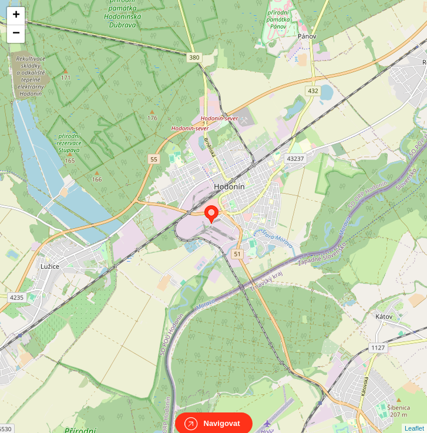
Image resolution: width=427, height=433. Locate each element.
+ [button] (16, 16)
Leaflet (414, 417)
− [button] (16, 34)
